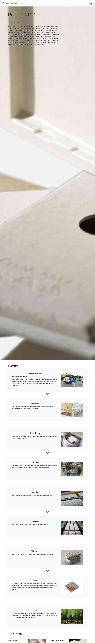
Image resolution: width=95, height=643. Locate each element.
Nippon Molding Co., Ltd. (12, 3)
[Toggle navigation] (91, 3)
